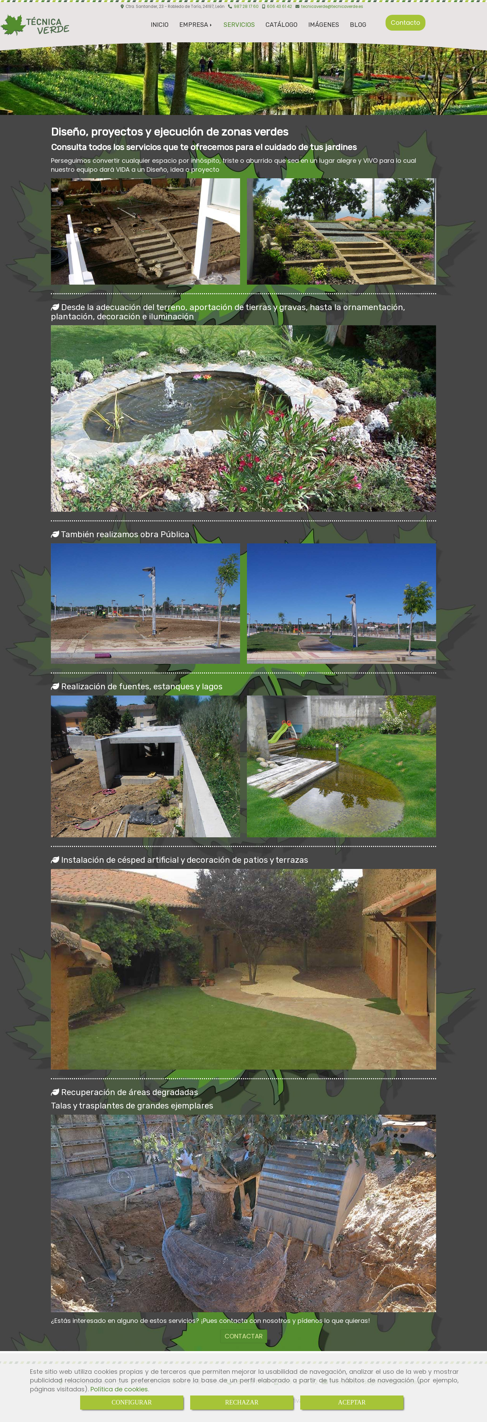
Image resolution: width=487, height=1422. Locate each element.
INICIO (160, 25)
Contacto (405, 22)
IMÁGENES (323, 25)
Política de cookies (119, 1389)
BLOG (358, 25)
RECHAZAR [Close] (241, 1402)
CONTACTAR (244, 1336)
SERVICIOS (239, 25)
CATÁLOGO (281, 25)
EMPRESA (196, 25)
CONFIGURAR (131, 1402)
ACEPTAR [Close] (352, 1402)
